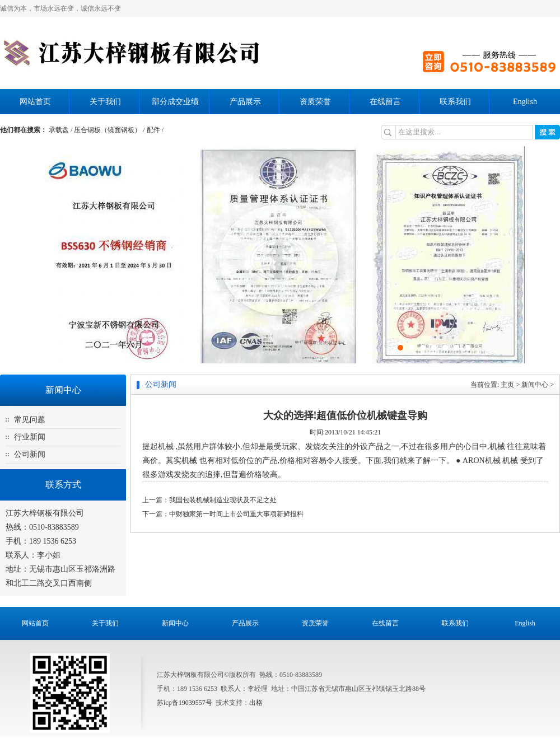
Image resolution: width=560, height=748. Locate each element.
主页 (507, 385)
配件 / (155, 130)
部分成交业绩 (175, 101)
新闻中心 (534, 385)
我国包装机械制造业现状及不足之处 (223, 500)
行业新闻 (29, 437)
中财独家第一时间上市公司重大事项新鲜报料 (236, 514)
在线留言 (385, 101)
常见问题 (29, 419)
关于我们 (105, 101)
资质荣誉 (315, 101)
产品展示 (245, 101)
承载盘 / (61, 130)
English (525, 101)
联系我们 (455, 101)
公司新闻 (29, 454)
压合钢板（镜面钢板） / (110, 130)
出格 (256, 703)
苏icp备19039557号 (184, 703)
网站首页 (35, 101)
